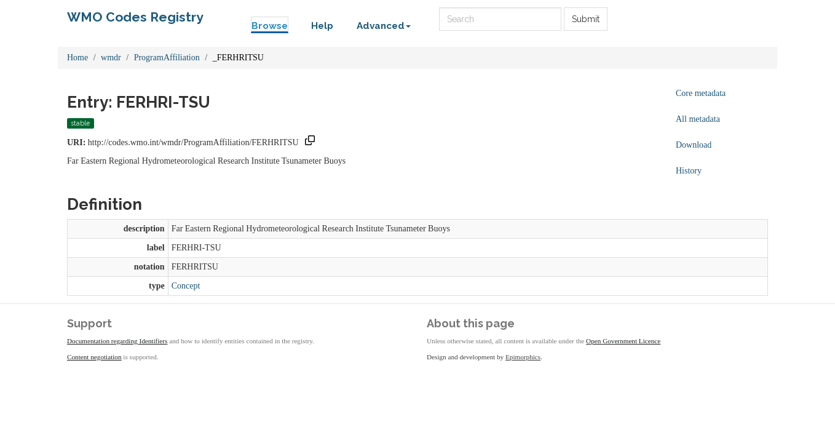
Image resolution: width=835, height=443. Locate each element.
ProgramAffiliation (167, 57)
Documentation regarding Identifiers (117, 341)
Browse (269, 25)
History (689, 170)
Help (322, 25)
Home (77, 57)
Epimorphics (522, 357)
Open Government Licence (623, 341)
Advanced (384, 25)
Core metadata (701, 93)
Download (693, 145)
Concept (186, 285)
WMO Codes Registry (135, 17)
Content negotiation (94, 357)
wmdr (111, 57)
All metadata (698, 119)
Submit (586, 19)
